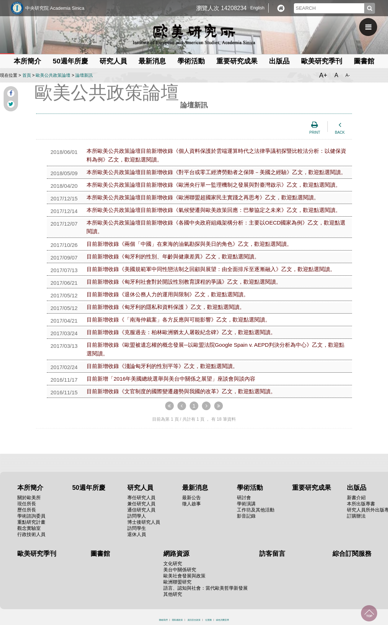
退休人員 (136, 534)
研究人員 (113, 61)
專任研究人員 (141, 497)
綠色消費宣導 (222, 620)
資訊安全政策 (194, 620)
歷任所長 (26, 510)
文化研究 (172, 563)
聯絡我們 (163, 620)
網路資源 (176, 553)
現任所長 (26, 503)
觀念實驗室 (29, 528)
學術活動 (191, 61)
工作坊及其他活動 (255, 510)
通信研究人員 (141, 510)
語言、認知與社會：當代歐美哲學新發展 (205, 588)
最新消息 (152, 61)
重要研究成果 (236, 61)
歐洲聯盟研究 (177, 582)
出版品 (279, 61)
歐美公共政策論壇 (53, 75)
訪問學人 (136, 516)
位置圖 (208, 620)
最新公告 (191, 497)
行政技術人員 (31, 534)
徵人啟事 (191, 503)
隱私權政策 (177, 620)
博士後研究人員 (143, 522)
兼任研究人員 (141, 503)
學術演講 (246, 503)
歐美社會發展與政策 (184, 576)
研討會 (244, 497)
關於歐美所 (29, 497)
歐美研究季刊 (321, 61)
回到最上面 (369, 613)
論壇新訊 (84, 75)
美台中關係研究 (179, 569)
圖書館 (364, 61)
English (257, 7)
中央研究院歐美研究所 (194, 34)
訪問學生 (136, 528)
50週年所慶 (70, 61)
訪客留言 (272, 553)
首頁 (26, 75)
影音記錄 (246, 516)
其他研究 (172, 594)
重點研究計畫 (31, 522)
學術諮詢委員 (31, 516)
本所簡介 (27, 61)
